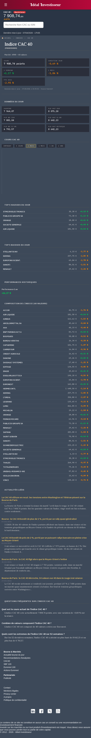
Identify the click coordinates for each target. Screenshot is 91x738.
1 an (51, 146)
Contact (7, 688)
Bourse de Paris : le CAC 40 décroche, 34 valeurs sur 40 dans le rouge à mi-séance (42, 578)
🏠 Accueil (6, 38)
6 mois (42, 146)
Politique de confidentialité (15, 700)
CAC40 (7, 661)
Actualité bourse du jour (14, 655)
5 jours (19, 146)
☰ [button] (5, 5)
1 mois (31, 146)
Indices (19, 38)
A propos (7, 697)
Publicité (7, 678)
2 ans (60, 146)
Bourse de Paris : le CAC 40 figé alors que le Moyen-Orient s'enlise (34, 559)
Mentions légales (11, 691)
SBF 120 (7, 664)
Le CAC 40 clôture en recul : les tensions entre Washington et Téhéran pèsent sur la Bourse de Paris (43, 498)
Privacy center (10, 694)
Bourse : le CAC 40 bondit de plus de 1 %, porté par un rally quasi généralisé (39, 519)
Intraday (7, 146)
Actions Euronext (11, 670)
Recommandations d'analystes (17, 658)
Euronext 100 (9, 667)
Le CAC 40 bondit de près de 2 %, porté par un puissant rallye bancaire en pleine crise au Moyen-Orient (44, 539)
